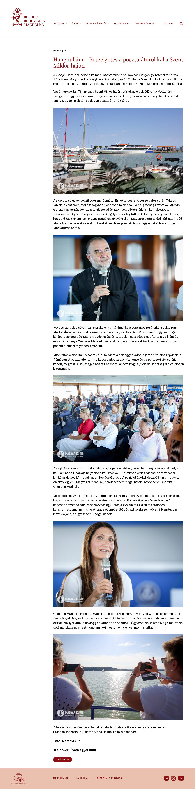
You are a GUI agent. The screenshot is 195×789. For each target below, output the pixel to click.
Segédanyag (121, 23)
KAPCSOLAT (82, 778)
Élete (75, 23)
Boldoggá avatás (96, 23)
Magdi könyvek (145, 23)
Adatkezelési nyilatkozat (110, 778)
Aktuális (58, 23)
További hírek (62, 759)
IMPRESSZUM (60, 778)
